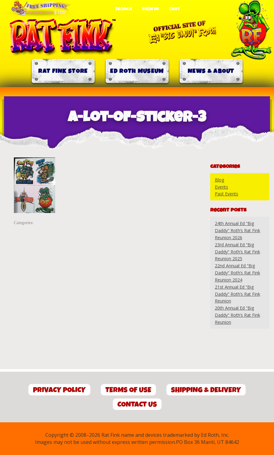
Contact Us (137, 404)
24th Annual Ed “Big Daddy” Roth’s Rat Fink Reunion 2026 (237, 230)
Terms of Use (128, 390)
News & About (211, 71)
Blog (219, 180)
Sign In (150, 9)
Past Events (226, 194)
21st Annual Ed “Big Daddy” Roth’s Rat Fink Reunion (237, 294)
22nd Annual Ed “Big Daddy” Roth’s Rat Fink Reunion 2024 (237, 273)
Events (221, 187)
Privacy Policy (59, 390)
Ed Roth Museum (137, 71)
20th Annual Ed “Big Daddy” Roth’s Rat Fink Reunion (237, 315)
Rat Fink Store (63, 71)
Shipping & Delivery (206, 390)
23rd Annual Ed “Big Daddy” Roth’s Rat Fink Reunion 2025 (237, 252)
